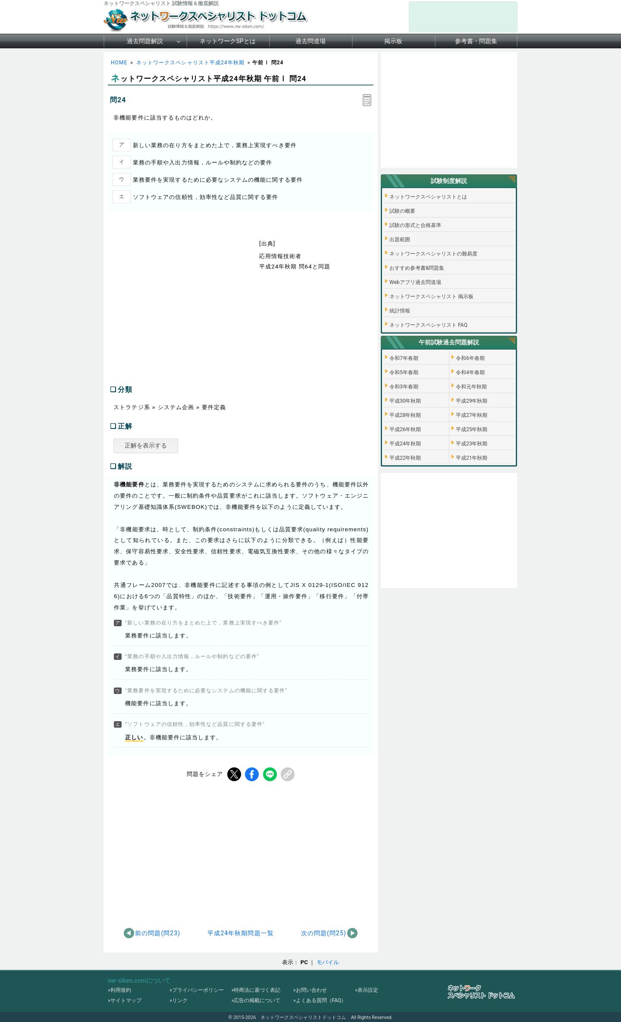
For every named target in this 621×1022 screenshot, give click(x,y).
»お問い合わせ (310, 990)
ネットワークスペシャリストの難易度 (433, 254)
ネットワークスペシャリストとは (428, 197)
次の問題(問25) (323, 933)
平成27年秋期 (472, 415)
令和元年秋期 (471, 387)
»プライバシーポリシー (196, 990)
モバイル (328, 962)
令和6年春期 (470, 358)
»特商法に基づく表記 (256, 990)
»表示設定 (366, 990)
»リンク (178, 1000)
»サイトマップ (124, 1000)
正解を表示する (146, 445)
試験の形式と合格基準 (415, 225)
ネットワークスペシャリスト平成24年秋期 (190, 63)
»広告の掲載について (256, 1000)
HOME (119, 63)
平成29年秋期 (472, 401)
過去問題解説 (145, 41)
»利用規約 (119, 990)
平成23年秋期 (472, 444)
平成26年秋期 (405, 429)
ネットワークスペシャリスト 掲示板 (431, 296)
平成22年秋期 (405, 458)
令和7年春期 (403, 358)
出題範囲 (399, 240)
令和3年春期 (403, 387)
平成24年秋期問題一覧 (240, 933)
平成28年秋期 (405, 415)
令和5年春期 (403, 372)
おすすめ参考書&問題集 (416, 268)
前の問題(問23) (157, 933)
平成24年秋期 (405, 444)
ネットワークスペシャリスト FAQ (428, 325)
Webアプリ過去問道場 (415, 282)
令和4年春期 (470, 372)
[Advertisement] (180, 307)
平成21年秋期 (472, 458)
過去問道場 (310, 41)
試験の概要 (402, 211)
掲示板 (393, 41)
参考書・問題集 (476, 41)
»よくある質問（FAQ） (319, 1000)
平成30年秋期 (405, 401)
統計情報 (399, 311)
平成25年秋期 (472, 429)
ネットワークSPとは (227, 41)
